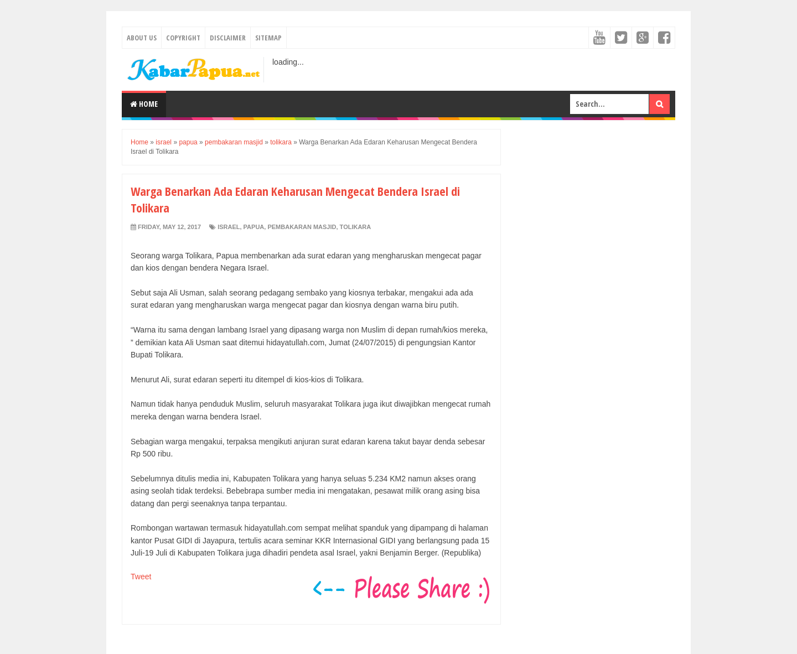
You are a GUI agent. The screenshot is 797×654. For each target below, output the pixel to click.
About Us (142, 38)
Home (144, 103)
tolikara (355, 227)
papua (254, 227)
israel (229, 227)
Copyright (183, 38)
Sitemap (268, 38)
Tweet (141, 576)
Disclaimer (228, 38)
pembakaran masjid (301, 227)
